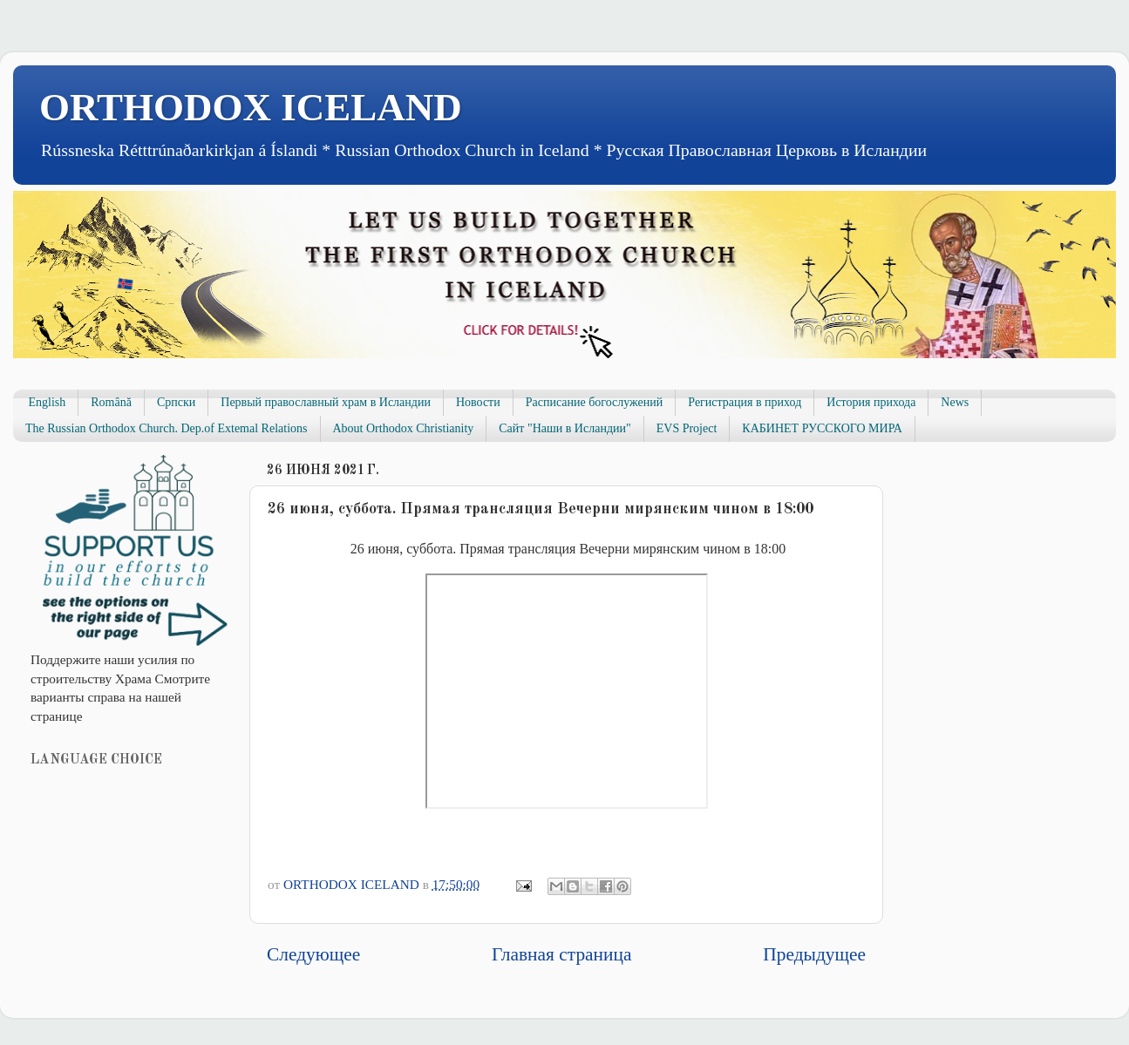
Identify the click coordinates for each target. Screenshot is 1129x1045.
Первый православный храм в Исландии (326, 402)
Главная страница (561, 954)
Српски (176, 402)
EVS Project (687, 428)
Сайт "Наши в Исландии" (564, 428)
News (955, 402)
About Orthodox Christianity (403, 428)
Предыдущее (814, 954)
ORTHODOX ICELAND (250, 107)
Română (111, 402)
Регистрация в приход (744, 402)
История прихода (870, 402)
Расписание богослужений (594, 402)
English (47, 402)
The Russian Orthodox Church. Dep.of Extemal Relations (166, 428)
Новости (478, 402)
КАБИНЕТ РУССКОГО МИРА (821, 428)
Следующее (313, 954)
